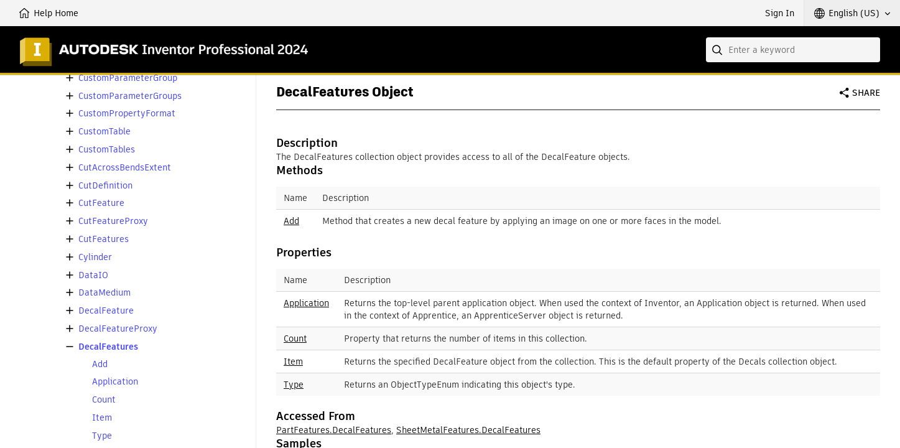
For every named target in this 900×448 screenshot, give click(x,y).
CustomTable (104, 131)
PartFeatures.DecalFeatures (333, 430)
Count (104, 399)
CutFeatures (103, 239)
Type (102, 436)
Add (100, 364)
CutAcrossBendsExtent (124, 167)
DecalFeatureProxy (117, 329)
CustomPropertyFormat (126, 113)
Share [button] (866, 93)
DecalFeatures (108, 347)
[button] (852, 13)
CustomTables (106, 149)
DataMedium (104, 292)
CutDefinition (105, 185)
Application (115, 381)
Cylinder (95, 257)
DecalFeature (106, 311)
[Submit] (718, 49)
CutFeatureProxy (113, 221)
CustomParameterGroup (127, 78)
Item (102, 418)
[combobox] (793, 49)
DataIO (93, 275)
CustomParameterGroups (130, 96)
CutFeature (101, 203)
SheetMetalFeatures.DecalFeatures (468, 430)
